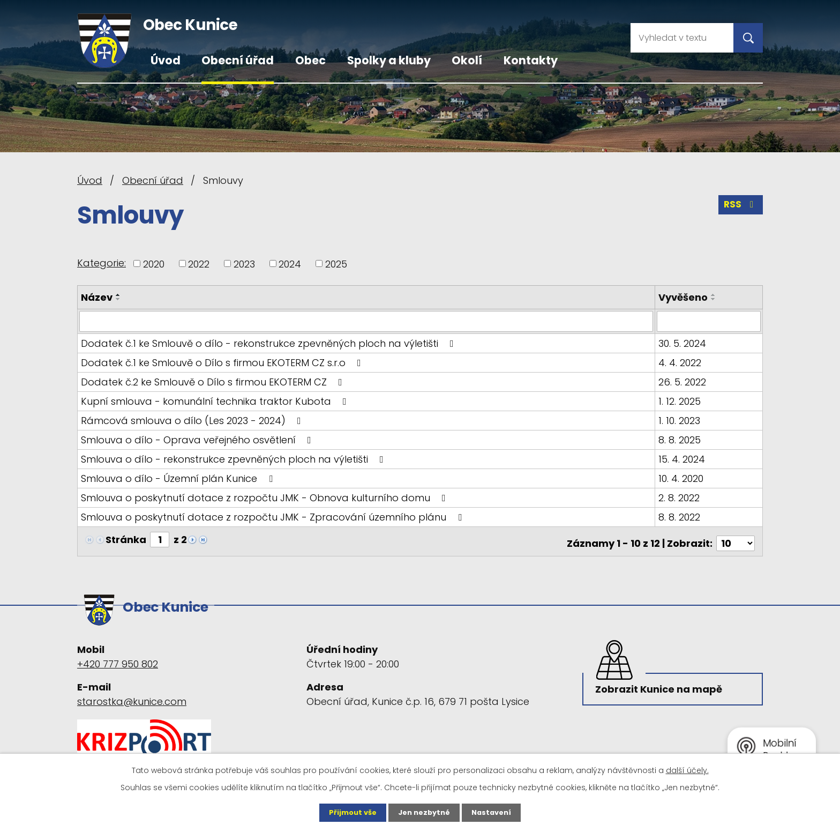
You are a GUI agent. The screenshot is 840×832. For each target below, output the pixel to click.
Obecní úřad (237, 60)
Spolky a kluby (389, 60)
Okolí (467, 60)
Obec (310, 60)
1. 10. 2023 (680, 420)
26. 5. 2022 (683, 381)
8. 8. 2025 (680, 439)
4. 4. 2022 (680, 362)
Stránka (126, 539)
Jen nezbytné (424, 812)
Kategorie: (101, 263)
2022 (198, 263)
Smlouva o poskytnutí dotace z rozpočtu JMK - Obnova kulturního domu (265, 497)
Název (96, 297)
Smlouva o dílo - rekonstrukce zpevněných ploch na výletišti (234, 458)
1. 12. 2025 (680, 400)
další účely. (687, 769)
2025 (336, 263)
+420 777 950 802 (117, 654)
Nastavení (495, 812)
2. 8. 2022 (680, 497)
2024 (290, 263)
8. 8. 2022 (680, 516)
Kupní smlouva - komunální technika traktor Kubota (216, 400)
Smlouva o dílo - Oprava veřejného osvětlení (198, 439)
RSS (740, 208)
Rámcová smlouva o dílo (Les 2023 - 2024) (193, 420)
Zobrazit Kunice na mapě (660, 683)
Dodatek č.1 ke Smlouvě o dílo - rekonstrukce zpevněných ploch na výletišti (269, 343)
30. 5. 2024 (683, 343)
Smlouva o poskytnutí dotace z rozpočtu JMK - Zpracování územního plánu (273, 516)
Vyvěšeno (684, 297)
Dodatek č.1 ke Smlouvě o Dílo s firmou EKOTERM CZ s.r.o (223, 362)
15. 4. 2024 (682, 458)
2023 (244, 263)
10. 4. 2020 (681, 478)
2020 (153, 263)
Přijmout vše (349, 812)
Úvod (166, 60)
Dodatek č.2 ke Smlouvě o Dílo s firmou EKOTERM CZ (214, 381)
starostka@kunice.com (131, 692)
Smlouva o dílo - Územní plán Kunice (179, 478)
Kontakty (531, 60)
